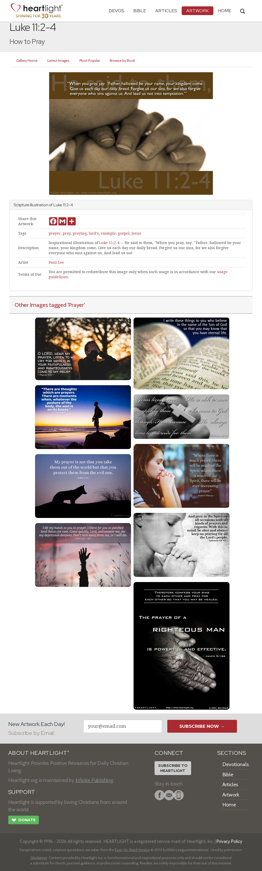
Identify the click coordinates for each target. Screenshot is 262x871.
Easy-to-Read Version (132, 850)
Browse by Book (122, 60)
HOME (224, 11)
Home (229, 805)
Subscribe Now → (202, 726)
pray (67, 233)
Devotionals (235, 764)
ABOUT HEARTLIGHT (38, 753)
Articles (166, 11)
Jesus (136, 233)
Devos (116, 11)
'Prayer (76, 304)
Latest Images (58, 60)
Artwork (197, 11)
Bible (139, 11)
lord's (94, 233)
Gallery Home (27, 60)
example (108, 233)
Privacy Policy (229, 841)
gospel (123, 233)
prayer (55, 233)
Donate (24, 820)
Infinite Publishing (94, 780)
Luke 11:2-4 (109, 243)
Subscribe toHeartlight (173, 768)
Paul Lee (56, 262)
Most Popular (89, 60)
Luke (57, 205)
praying (80, 233)
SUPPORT (21, 792)
